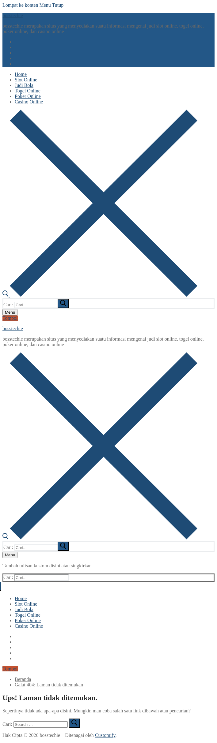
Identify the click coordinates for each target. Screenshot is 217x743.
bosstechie (12, 15)
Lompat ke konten (20, 5)
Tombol (10, 318)
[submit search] (63, 303)
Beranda (23, 679)
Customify (105, 735)
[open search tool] (99, 295)
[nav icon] (9, 312)
